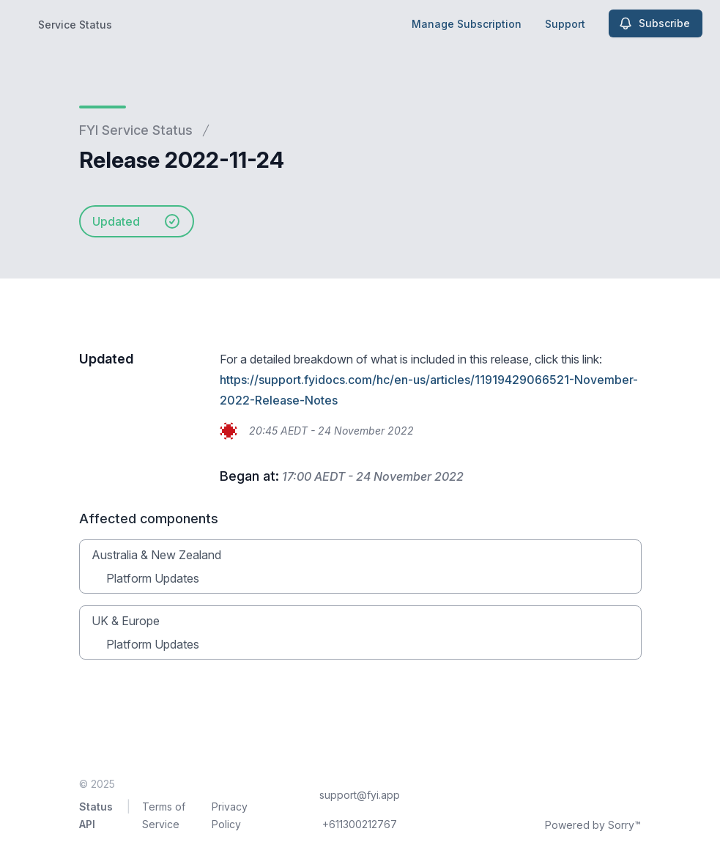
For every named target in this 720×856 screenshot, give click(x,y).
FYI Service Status (136, 130)
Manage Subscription (467, 24)
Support (565, 24)
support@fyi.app (359, 795)
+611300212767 (359, 824)
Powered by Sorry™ (593, 825)
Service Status (75, 24)
